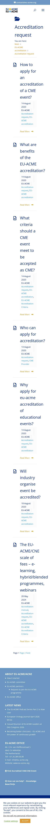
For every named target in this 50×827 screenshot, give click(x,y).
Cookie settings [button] (11, 821)
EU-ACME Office (14, 697)
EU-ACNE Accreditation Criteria (27, 630)
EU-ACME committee (16, 682)
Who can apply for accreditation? (32, 334)
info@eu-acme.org (20, 760)
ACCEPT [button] (25, 820)
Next (28, 653)
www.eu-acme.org (21, 763)
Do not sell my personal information (20, 815)
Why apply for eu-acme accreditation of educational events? (31, 404)
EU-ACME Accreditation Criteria (27, 303)
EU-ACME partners (15, 686)
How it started (13, 678)
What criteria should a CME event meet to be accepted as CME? (28, 244)
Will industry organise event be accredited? (30, 484)
